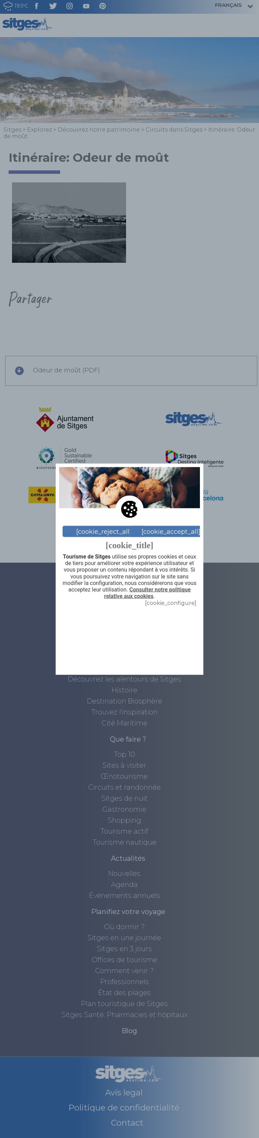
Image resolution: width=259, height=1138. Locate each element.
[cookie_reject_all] (104, 531)
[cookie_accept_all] (171, 531)
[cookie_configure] (170, 603)
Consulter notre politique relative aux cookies (147, 592)
